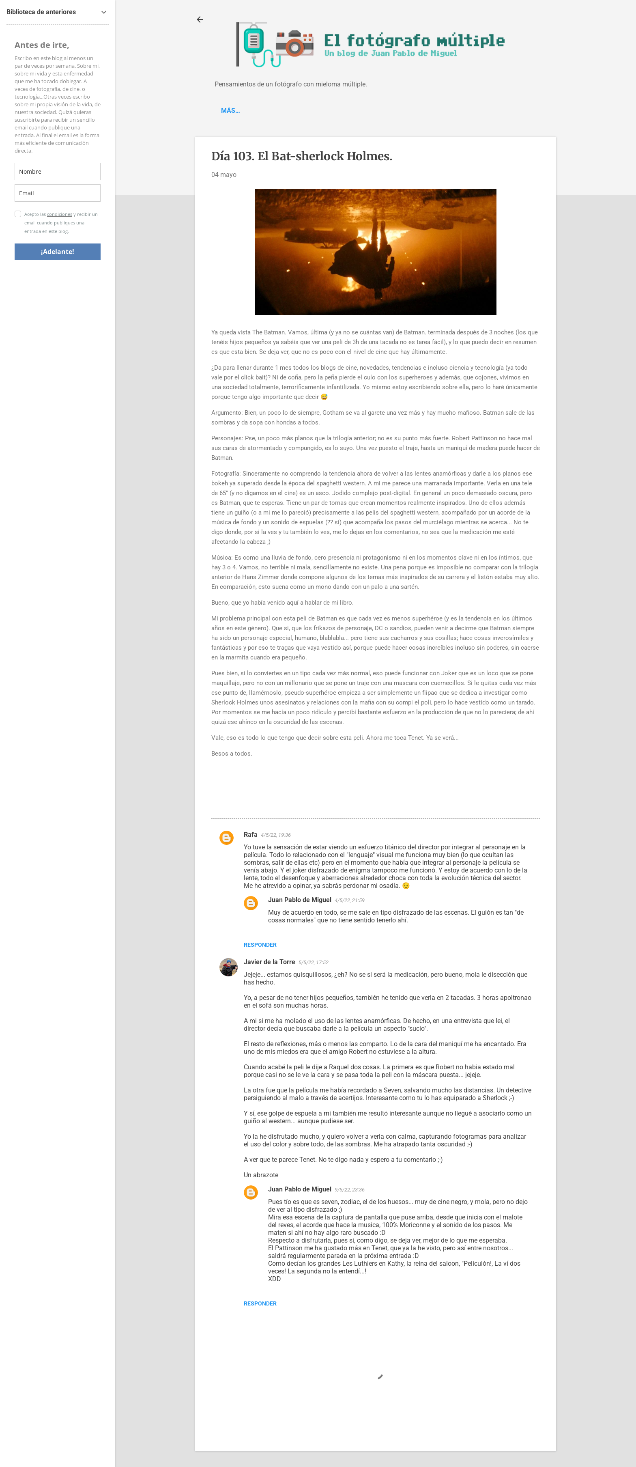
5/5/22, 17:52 (314, 962)
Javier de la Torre (269, 962)
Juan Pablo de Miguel (299, 900)
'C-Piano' (266, 110)
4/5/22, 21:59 (350, 900)
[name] (58, 171)
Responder (260, 944)
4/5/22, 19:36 (276, 835)
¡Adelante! (57, 251)
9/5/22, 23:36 (350, 1190)
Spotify (308, 110)
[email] (58, 193)
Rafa (251, 834)
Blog (229, 110)
